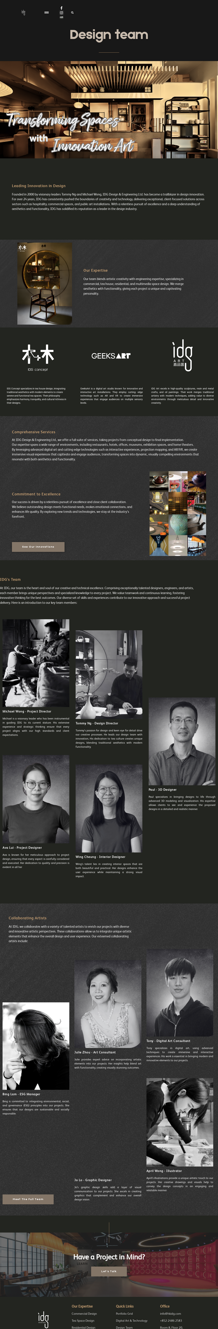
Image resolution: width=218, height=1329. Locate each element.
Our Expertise (82, 1306)
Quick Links (125, 1306)
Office (164, 1306)
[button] (109, 15)
